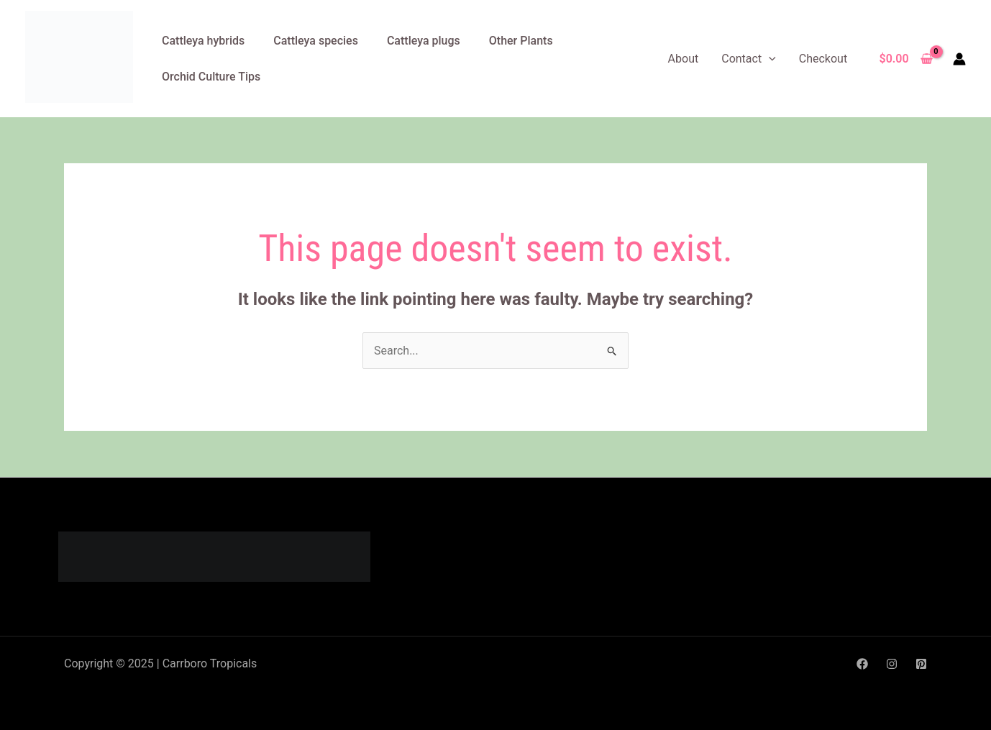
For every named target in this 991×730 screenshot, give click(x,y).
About (683, 58)
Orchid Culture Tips (211, 76)
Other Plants (521, 40)
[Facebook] (862, 664)
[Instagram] (892, 664)
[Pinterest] (921, 664)
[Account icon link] (959, 59)
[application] (769, 58)
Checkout (823, 58)
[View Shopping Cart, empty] (906, 59)
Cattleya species (315, 40)
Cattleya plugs (423, 40)
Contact (748, 58)
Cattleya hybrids (203, 40)
